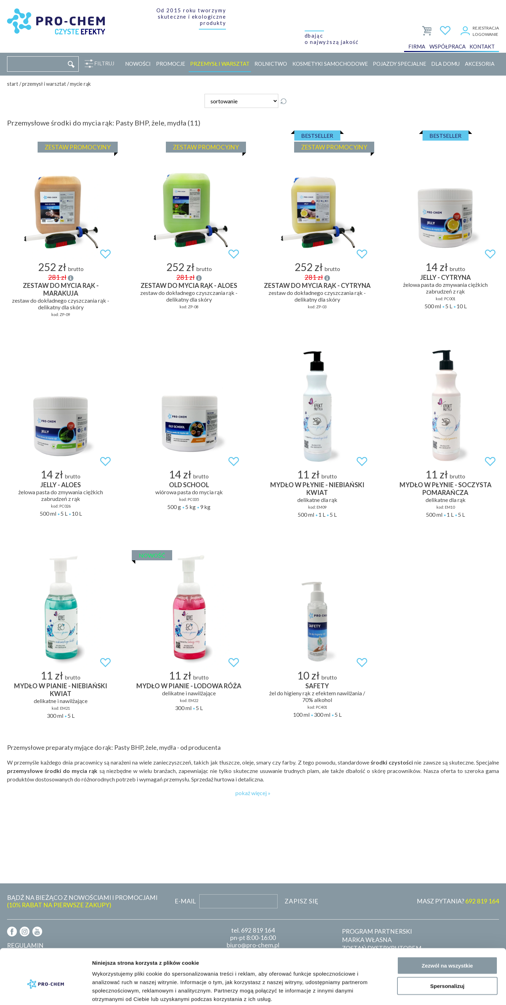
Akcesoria (479, 63)
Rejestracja (486, 28)
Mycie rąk (80, 84)
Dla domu (445, 63)
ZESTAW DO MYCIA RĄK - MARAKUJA (61, 289)
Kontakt (482, 47)
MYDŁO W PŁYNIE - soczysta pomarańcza (446, 488)
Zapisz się (301, 901)
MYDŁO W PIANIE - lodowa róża (188, 686)
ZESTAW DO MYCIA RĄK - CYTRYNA (317, 285)
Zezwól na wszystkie (447, 929)
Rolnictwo (270, 63)
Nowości (138, 63)
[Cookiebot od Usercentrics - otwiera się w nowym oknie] (45, 991)
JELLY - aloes (60, 485)
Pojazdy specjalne (399, 63)
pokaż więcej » (253, 793)
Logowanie (485, 34)
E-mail (185, 901)
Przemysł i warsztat (219, 63)
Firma (416, 47)
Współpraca (447, 47)
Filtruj (102, 63)
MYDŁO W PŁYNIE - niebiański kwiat (317, 488)
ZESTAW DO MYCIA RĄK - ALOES (189, 285)
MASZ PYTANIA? (458, 901)
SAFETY (317, 686)
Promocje (170, 63)
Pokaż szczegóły (375, 991)
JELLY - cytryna (445, 277)
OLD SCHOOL (189, 485)
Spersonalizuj (447, 950)
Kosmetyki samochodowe (330, 63)
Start (12, 84)
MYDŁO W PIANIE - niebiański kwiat (60, 689)
